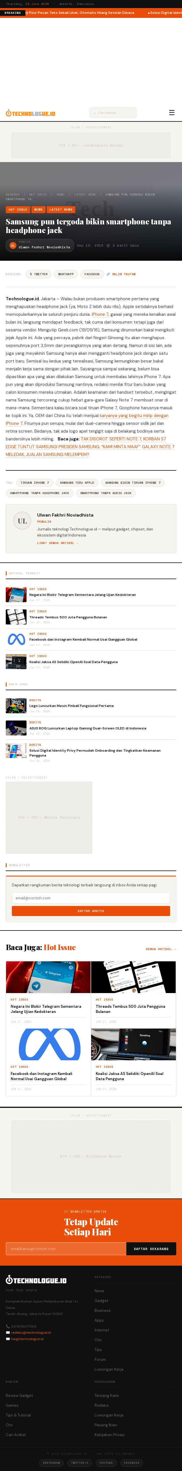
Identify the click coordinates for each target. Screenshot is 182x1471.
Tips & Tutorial (18, 1415)
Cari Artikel (16, 1434)
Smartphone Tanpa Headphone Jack (39, 493)
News (61, 194)
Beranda (13, 194)
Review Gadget (19, 1395)
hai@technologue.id (27, 1339)
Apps (99, 1320)
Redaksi (102, 1405)
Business (103, 1310)
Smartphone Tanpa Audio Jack (106, 493)
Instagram (51, 1463)
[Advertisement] (91, 61)
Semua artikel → (161, 949)
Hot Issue (38, 194)
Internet (102, 1330)
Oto (98, 1339)
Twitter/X (79, 1463)
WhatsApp (66, 274)
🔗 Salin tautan (121, 274)
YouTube (106, 1463)
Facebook (92, 274)
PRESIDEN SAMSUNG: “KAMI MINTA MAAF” (100, 447)
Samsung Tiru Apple (77, 483)
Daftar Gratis (91, 911)
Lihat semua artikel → (57, 543)
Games (12, 1405)
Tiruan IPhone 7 (34, 483)
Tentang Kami (107, 1395)
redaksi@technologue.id (31, 1332)
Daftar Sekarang (151, 1249)
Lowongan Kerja (109, 1369)
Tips (98, 1349)
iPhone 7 (100, 314)
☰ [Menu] (172, 112)
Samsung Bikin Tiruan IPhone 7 (132, 483)
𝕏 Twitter (38, 274)
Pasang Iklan (106, 1425)
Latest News (85, 194)
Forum (100, 1359)
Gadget (101, 1300)
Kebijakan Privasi (110, 1434)
